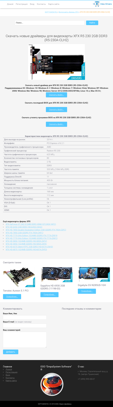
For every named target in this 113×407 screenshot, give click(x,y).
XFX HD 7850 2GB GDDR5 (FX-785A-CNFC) (24, 232)
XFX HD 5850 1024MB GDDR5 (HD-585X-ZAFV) (26, 241)
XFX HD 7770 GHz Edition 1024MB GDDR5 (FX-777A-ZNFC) (31, 238)
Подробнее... (12, 296)
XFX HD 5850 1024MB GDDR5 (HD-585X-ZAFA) (26, 243)
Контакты (41, 4)
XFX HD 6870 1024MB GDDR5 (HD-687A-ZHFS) (26, 249)
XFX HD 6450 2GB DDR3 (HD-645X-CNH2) (24, 227)
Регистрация (22, 4)
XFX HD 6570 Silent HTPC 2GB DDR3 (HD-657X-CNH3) (29, 246)
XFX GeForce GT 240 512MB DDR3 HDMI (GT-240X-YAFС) (31, 224)
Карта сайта (53, 4)
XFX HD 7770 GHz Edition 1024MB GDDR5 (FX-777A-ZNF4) (31, 235)
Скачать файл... (56, 95)
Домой (10, 4)
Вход (32, 4)
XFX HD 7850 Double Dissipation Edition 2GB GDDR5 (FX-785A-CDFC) (36, 229)
